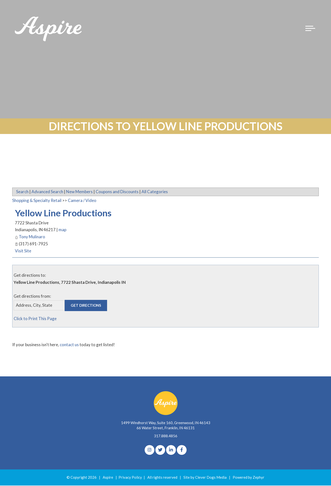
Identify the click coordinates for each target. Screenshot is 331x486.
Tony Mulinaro (32, 236)
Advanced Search (47, 191)
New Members (79, 191)
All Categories (154, 191)
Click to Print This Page (35, 318)
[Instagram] (149, 450)
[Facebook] (182, 450)
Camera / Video (82, 200)
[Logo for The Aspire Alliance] (48, 29)
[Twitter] (160, 450)
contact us (69, 345)
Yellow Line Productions (67, 213)
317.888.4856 (165, 436)
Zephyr (258, 478)
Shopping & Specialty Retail (36, 200)
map (63, 229)
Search (22, 191)
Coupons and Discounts (117, 191)
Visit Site (23, 250)
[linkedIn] (171, 450)
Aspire (108, 478)
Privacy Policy (130, 478)
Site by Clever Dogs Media (205, 478)
